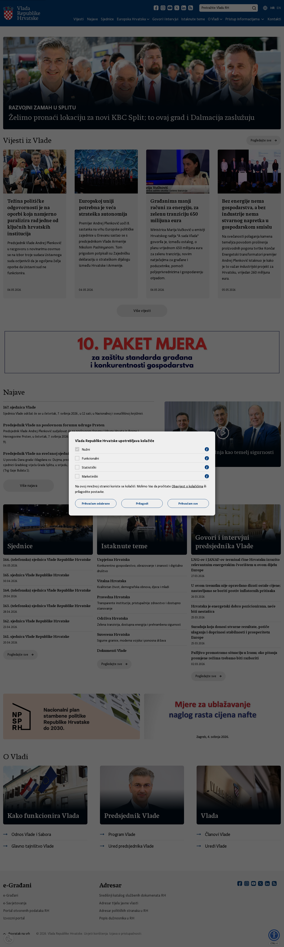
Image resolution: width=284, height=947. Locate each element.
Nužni (86, 449)
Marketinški (90, 476)
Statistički (89, 467)
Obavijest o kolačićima (187, 486)
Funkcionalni (90, 458)
